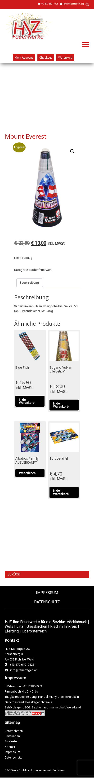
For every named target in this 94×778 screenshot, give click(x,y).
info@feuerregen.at (71, 3)
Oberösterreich (34, 631)
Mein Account (24, 57)
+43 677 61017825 (48, 3)
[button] (72, 151)
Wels (9, 626)
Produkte (11, 741)
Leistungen (12, 736)
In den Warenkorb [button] (27, 401)
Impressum (47, 592)
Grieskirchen (37, 626)
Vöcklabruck (77, 622)
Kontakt (10, 747)
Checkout (45, 57)
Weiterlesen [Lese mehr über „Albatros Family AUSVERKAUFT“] (27, 473)
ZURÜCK (13, 574)
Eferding (12, 631)
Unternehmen (14, 731)
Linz (19, 626)
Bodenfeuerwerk (41, 270)
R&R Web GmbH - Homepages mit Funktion (35, 770)
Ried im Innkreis (63, 626)
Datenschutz (47, 602)
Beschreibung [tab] (29, 282)
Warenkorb (65, 57)
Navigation (85, 44)
